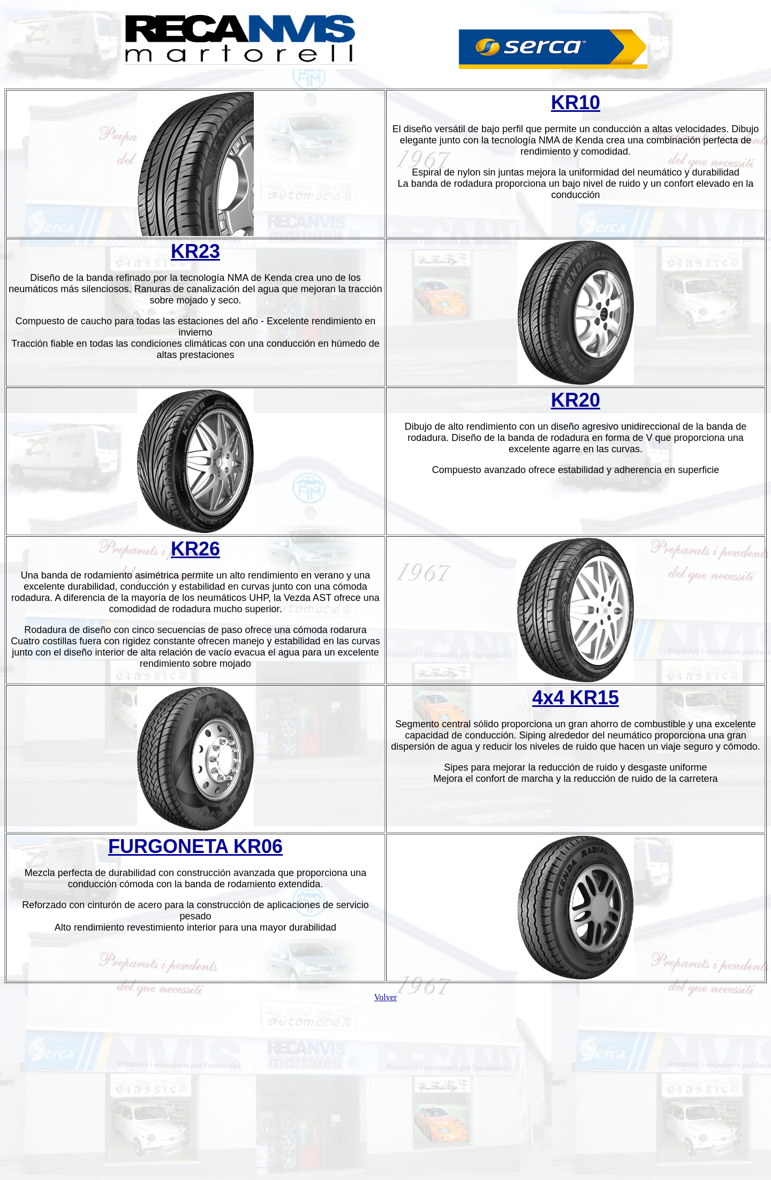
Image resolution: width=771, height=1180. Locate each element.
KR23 (195, 251)
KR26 (195, 549)
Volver (385, 997)
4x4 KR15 (575, 698)
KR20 (575, 400)
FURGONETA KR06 (195, 846)
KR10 (575, 102)
